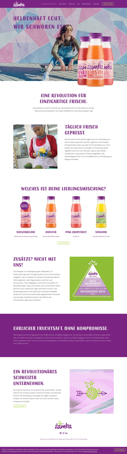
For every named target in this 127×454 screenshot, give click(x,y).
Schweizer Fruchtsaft (49, 4)
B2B (78, 4)
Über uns (72, 4)
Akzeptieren (119, 450)
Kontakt (96, 4)
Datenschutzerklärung (90, 451)
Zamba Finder (108, 4)
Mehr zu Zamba (20, 406)
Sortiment (62, 4)
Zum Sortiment (63, 243)
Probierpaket (86, 4)
